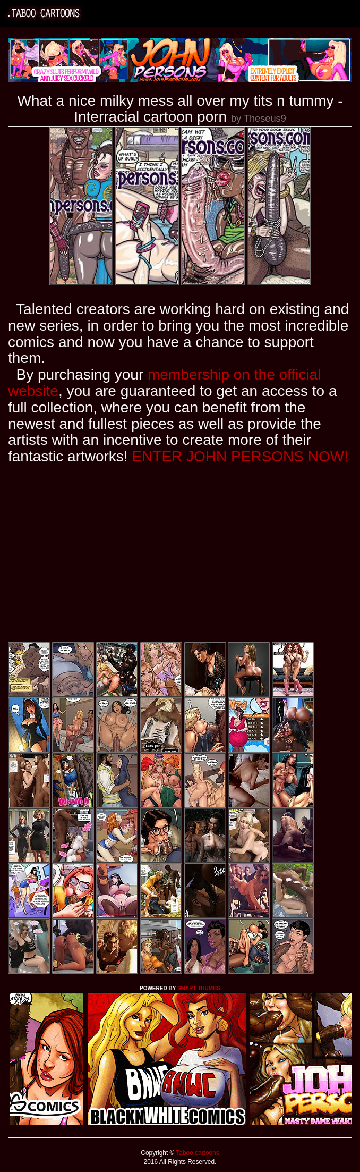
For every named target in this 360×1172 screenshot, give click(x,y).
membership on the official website (164, 382)
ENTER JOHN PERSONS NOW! (240, 456)
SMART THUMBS (198, 988)
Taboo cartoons (196, 1153)
